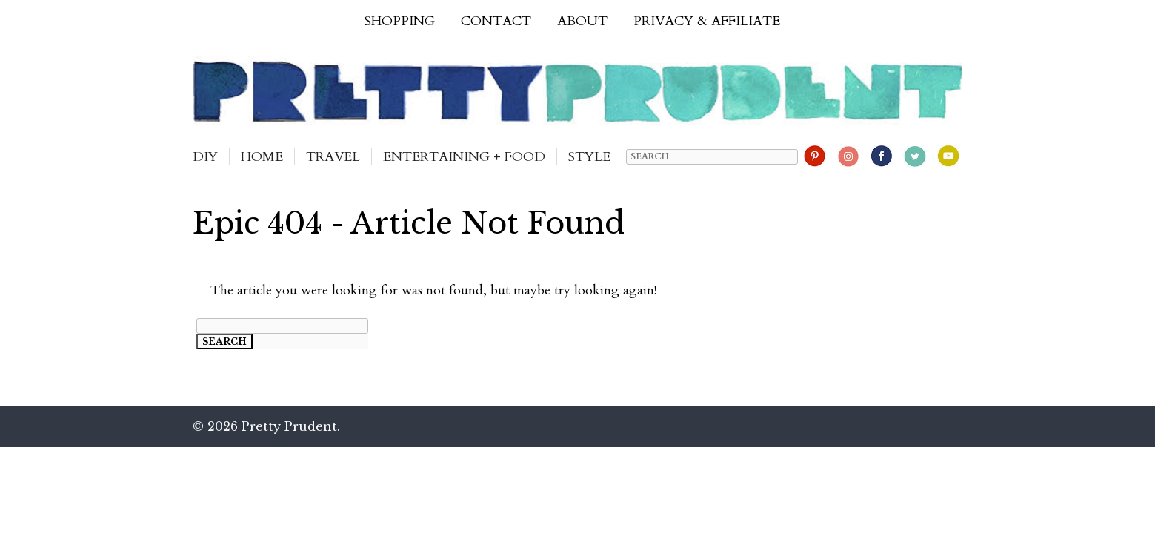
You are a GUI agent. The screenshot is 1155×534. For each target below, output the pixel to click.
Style (589, 156)
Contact (496, 21)
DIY (205, 156)
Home (262, 156)
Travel (333, 156)
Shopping (400, 21)
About (582, 21)
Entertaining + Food (464, 156)
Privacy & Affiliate (706, 21)
